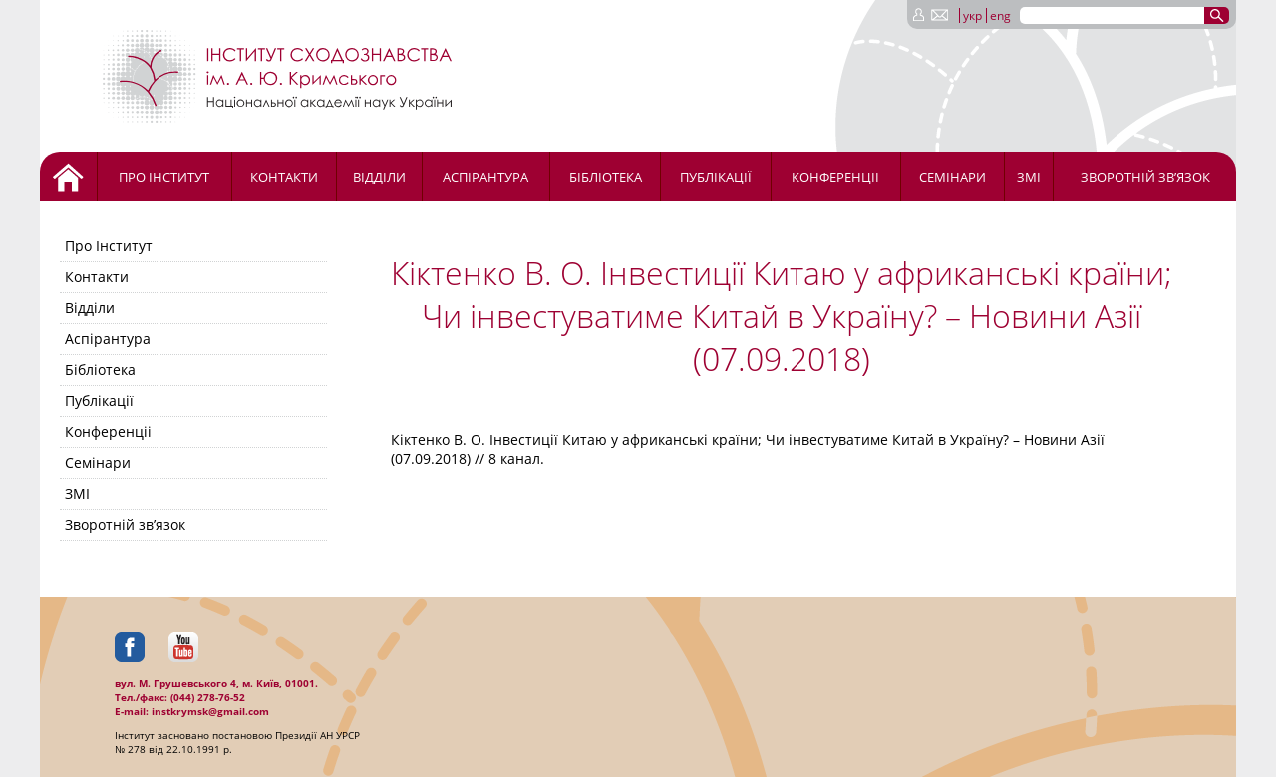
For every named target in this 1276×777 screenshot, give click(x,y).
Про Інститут (164, 177)
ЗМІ (1029, 177)
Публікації (716, 177)
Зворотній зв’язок (1145, 177)
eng (1000, 15)
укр (972, 15)
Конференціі (835, 177)
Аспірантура (485, 177)
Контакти (284, 177)
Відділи (379, 177)
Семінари (952, 177)
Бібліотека (605, 177)
